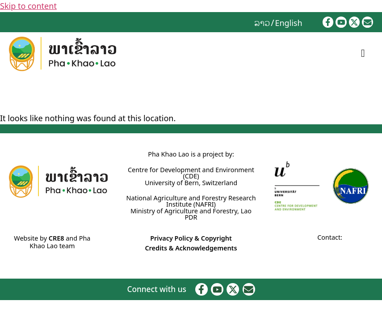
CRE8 (56, 238)
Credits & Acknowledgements (191, 248)
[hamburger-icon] (363, 53)
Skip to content (28, 5)
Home (9, 94)
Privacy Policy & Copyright (191, 238)
